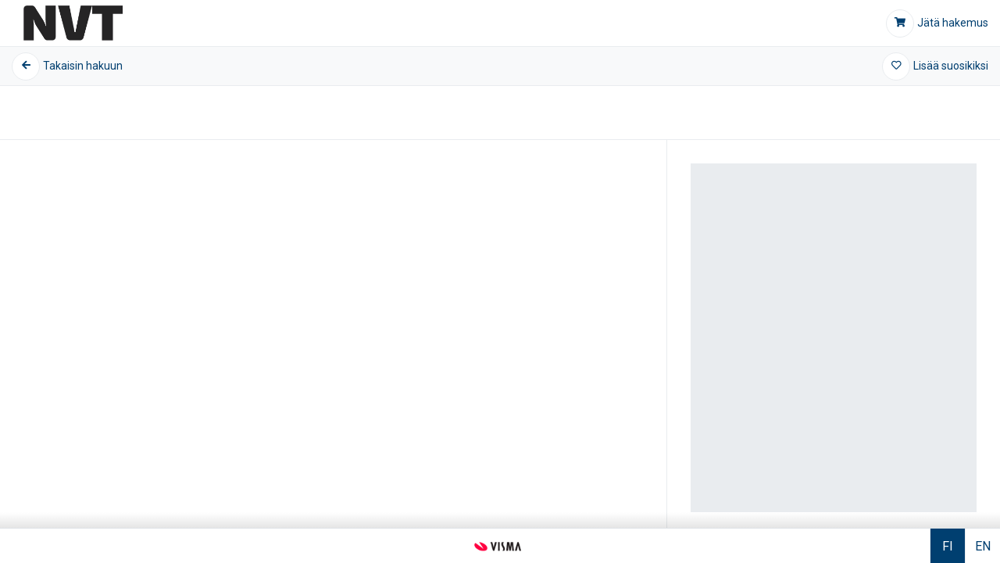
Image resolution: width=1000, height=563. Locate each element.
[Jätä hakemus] (937, 23)
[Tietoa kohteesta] (500, 307)
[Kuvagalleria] (333, 330)
